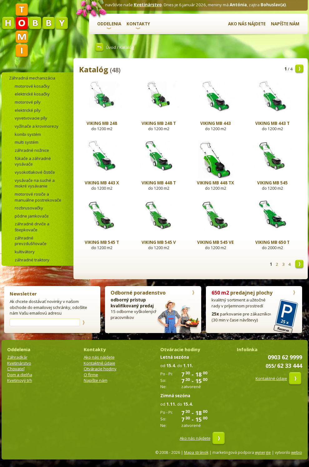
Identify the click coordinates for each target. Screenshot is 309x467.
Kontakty (138, 24)
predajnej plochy (242, 292)
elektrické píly (28, 110)
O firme (91, 374)
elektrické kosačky (32, 94)
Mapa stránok (196, 452)
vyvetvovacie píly (31, 118)
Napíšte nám (285, 24)
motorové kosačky (32, 86)
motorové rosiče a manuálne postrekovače (38, 197)
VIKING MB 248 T (159, 123)
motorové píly (28, 102)
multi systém (26, 142)
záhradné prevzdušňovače (31, 241)
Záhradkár (17, 357)
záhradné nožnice (32, 150)
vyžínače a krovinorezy (36, 126)
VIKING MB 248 (102, 123)
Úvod (111, 47)
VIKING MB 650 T (272, 242)
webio (296, 452)
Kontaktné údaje (99, 363)
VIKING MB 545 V (159, 242)
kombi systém (28, 134)
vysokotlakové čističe (35, 172)
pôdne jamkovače (32, 216)
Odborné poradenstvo (138, 292)
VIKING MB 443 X (102, 183)
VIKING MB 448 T (159, 183)
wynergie (263, 452)
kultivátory (25, 251)
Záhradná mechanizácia (32, 78)
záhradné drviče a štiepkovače (32, 227)
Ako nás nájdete (247, 24)
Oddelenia (109, 24)
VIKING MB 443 (215, 123)
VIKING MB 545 (272, 183)
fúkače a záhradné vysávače (33, 161)
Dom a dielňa (19, 374)
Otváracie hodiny (100, 369)
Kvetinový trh (19, 380)
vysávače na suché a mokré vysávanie (35, 183)
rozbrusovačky (29, 208)
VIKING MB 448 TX (215, 183)
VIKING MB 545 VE (215, 242)
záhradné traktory (32, 260)
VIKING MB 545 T (102, 242)
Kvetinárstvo (148, 5)
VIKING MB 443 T (272, 123)
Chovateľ (15, 369)
